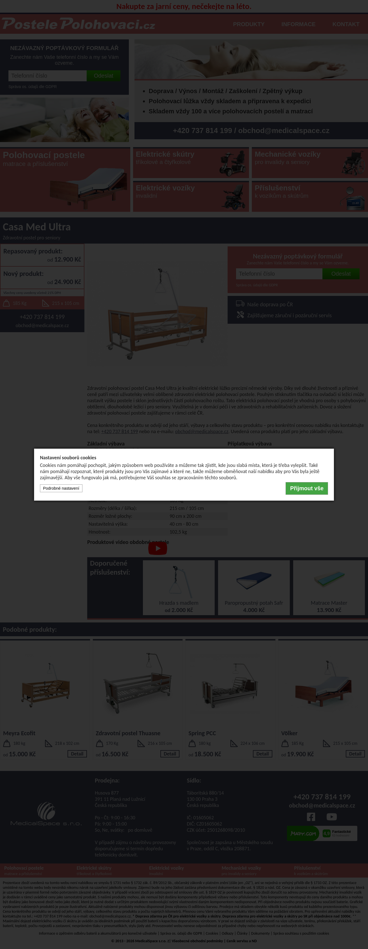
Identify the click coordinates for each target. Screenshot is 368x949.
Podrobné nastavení (61, 488)
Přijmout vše (307, 488)
